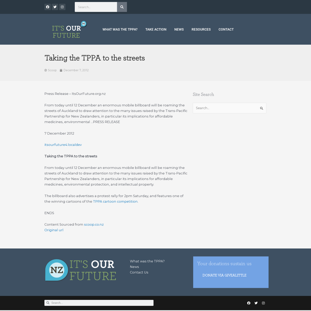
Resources (201, 29)
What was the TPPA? (120, 29)
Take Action (155, 29)
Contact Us (139, 273)
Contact (226, 29)
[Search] (122, 7)
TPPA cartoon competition (116, 202)
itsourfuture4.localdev (63, 145)
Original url (53, 230)
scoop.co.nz (94, 225)
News (179, 29)
